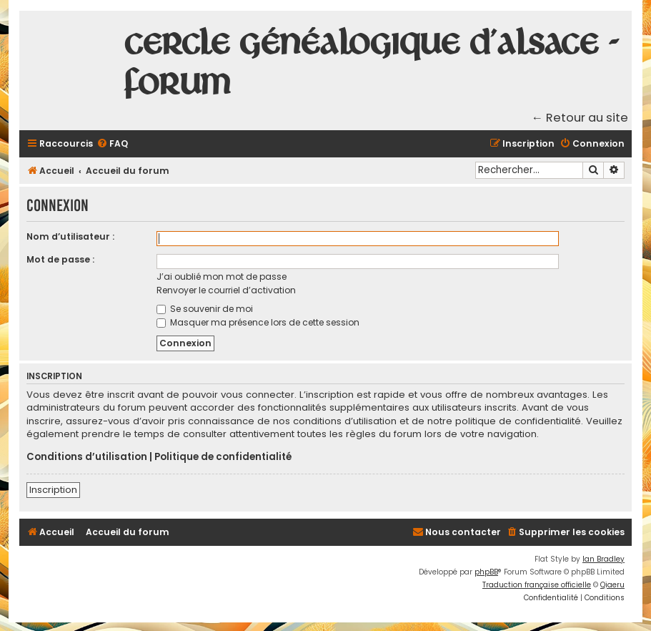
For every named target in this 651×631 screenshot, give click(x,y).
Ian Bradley (603, 559)
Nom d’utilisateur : (70, 236)
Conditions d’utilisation (86, 457)
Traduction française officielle (536, 584)
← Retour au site (580, 117)
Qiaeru (612, 584)
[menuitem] (112, 144)
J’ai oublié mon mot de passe (221, 276)
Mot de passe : (60, 259)
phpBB (486, 572)
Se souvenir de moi (204, 309)
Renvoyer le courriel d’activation (226, 290)
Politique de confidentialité (223, 457)
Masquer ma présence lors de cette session (257, 322)
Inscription (53, 490)
